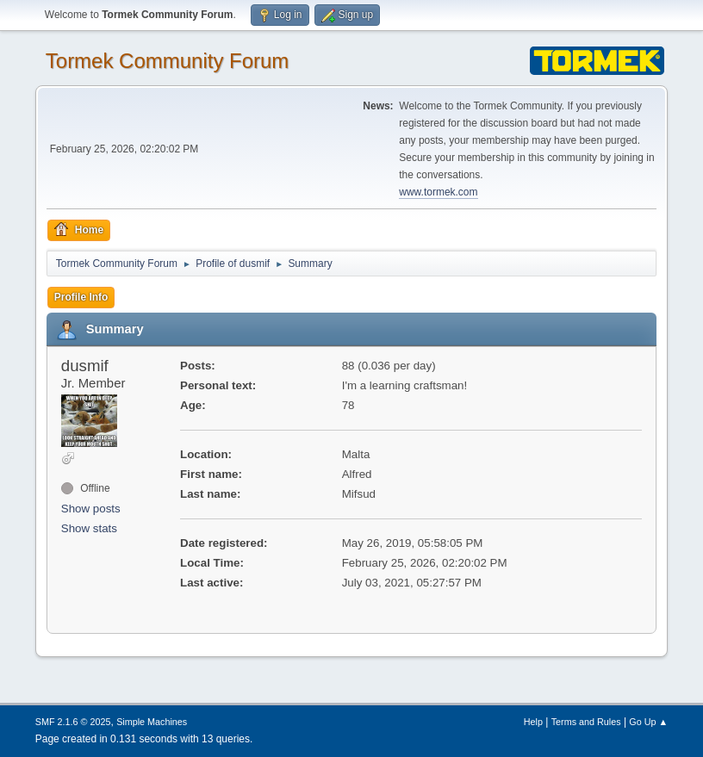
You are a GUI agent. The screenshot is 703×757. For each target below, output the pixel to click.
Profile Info (81, 297)
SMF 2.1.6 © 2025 (73, 722)
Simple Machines (151, 722)
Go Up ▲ (648, 722)
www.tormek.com (438, 192)
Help (533, 722)
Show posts (91, 508)
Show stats (89, 528)
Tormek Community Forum (167, 60)
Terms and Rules (586, 722)
